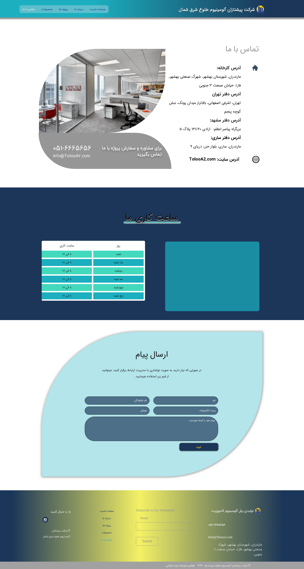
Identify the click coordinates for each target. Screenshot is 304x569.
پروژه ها (63, 9)
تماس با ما (28, 9)
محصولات (47, 9)
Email (144, 518)
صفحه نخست (97, 9)
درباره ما (78, 9)
